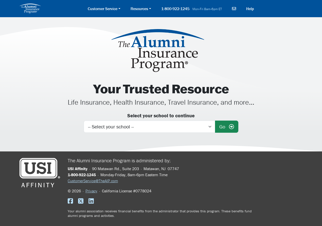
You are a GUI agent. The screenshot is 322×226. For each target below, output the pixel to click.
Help (250, 8)
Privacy (91, 190)
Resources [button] (139, 8)
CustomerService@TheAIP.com (93, 180)
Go (226, 126)
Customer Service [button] (102, 8)
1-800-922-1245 (191, 8)
